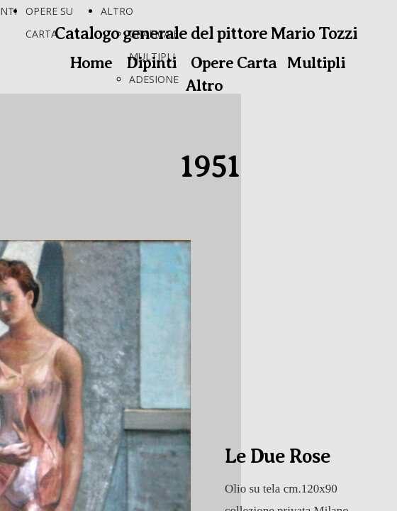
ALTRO (117, 11)
